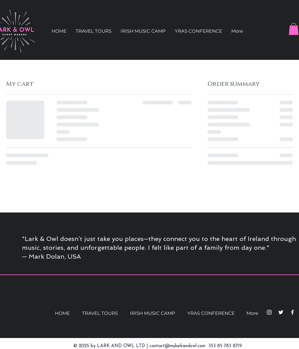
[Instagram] (269, 312)
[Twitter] (281, 312)
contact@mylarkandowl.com (177, 346)
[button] (93, 31)
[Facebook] (292, 312)
